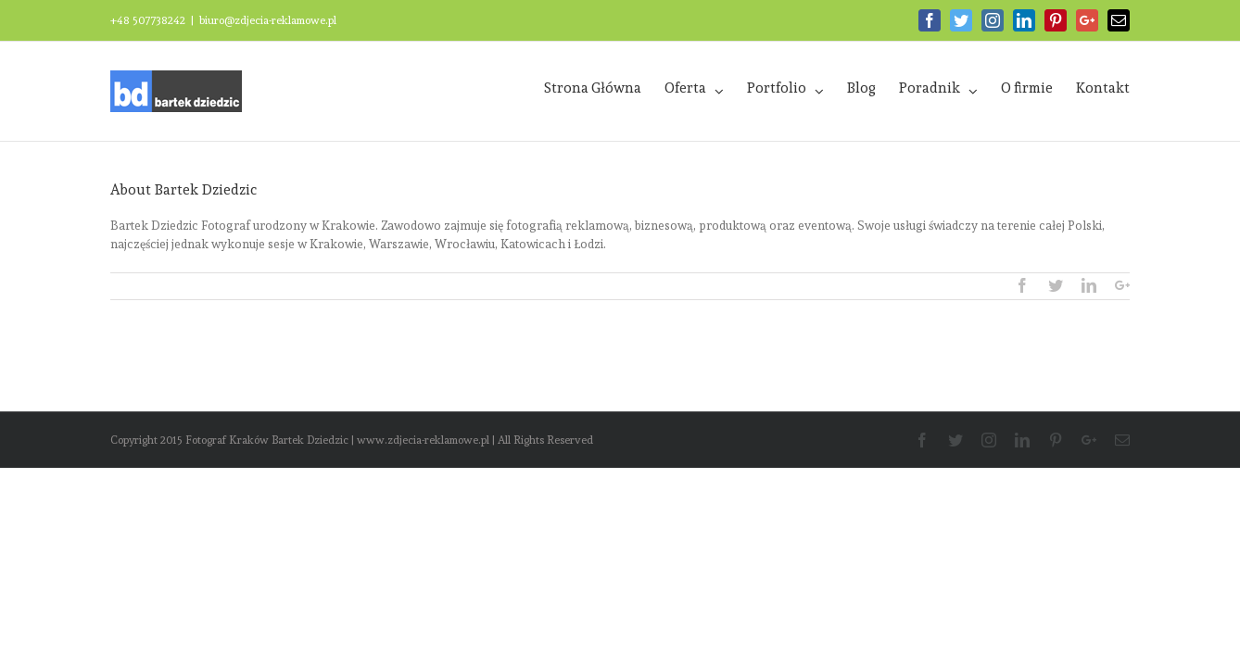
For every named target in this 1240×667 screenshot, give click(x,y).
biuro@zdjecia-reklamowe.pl (267, 20)
